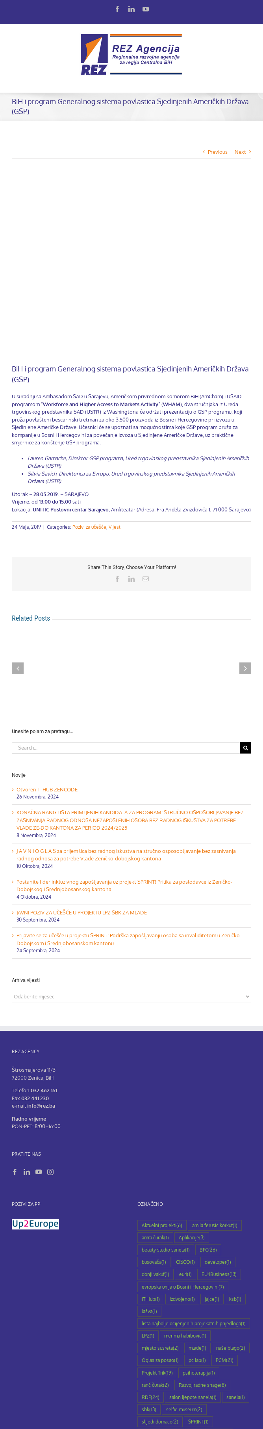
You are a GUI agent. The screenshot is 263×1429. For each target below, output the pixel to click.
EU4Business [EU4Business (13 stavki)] (219, 1274)
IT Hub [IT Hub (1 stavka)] (151, 1299)
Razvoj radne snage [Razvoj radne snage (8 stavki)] (202, 1385)
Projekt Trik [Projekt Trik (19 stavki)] (157, 1373)
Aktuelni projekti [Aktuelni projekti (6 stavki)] (162, 1225)
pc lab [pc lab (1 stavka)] (197, 1360)
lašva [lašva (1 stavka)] (149, 1311)
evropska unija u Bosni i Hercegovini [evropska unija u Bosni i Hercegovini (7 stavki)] (183, 1287)
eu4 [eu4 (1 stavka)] (185, 1274)
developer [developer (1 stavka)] (218, 1262)
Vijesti (115, 527)
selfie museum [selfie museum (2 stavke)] (184, 1409)
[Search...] (126, 748)
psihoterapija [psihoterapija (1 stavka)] (199, 1373)
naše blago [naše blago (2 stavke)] (230, 1348)
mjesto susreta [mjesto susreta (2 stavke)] (160, 1348)
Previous (218, 152)
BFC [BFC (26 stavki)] (208, 1250)
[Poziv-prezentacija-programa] (131, 267)
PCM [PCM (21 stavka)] (224, 1360)
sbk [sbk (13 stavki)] (149, 1409)
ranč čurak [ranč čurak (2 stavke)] (155, 1385)
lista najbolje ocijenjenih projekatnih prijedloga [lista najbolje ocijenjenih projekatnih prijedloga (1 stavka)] (194, 1323)
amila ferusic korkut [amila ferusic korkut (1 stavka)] (214, 1225)
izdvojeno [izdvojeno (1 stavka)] (182, 1299)
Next (240, 152)
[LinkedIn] (27, 1172)
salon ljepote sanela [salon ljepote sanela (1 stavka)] (193, 1397)
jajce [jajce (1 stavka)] (212, 1299)
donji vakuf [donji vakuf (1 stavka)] (155, 1274)
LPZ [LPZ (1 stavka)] (148, 1336)
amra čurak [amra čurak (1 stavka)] (155, 1237)
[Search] (245, 748)
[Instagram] (50, 1172)
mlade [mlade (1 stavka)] (197, 1348)
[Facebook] (15, 1172)
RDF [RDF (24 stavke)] (150, 1397)
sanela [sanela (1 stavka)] (235, 1397)
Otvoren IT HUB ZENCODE (47, 789)
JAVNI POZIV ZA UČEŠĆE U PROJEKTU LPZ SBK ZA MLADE (82, 912)
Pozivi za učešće (89, 527)
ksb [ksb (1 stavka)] (235, 1299)
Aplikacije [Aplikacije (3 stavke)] (192, 1237)
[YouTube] (38, 1172)
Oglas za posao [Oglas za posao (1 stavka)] (160, 1360)
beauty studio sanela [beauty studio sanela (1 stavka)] (166, 1250)
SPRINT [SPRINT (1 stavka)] (198, 1422)
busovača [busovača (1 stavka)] (154, 1262)
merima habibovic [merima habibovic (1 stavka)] (185, 1336)
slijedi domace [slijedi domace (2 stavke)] (160, 1422)
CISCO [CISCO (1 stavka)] (185, 1262)
